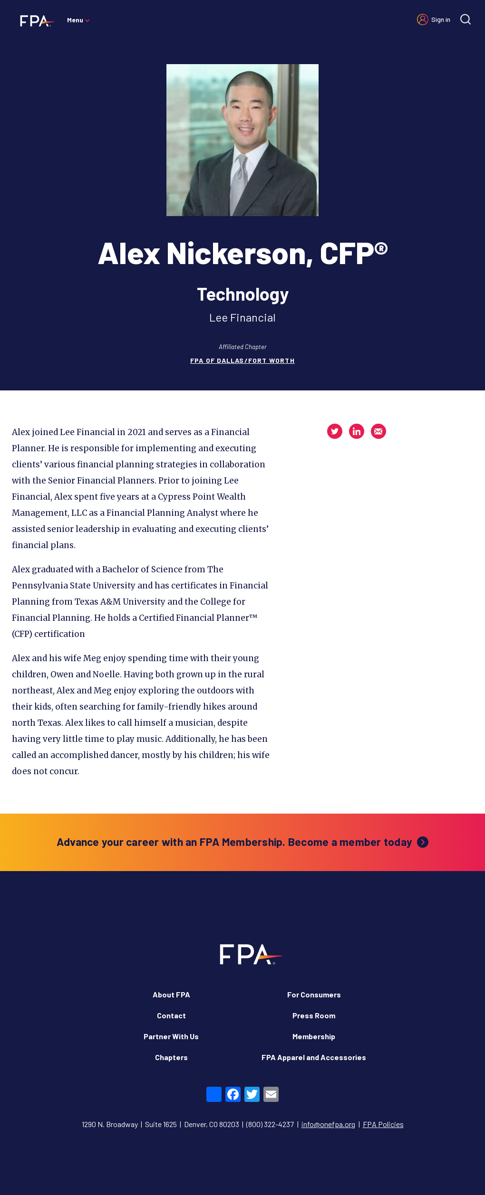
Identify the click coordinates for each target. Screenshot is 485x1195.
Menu (75, 20)
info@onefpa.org (328, 1124)
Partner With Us (171, 1036)
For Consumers (314, 994)
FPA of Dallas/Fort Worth (242, 360)
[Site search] (465, 19)
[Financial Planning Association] (34, 20)
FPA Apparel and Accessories (314, 1057)
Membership (313, 1036)
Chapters (171, 1057)
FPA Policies (383, 1124)
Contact (171, 1015)
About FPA (171, 994)
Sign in (440, 19)
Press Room (313, 1015)
